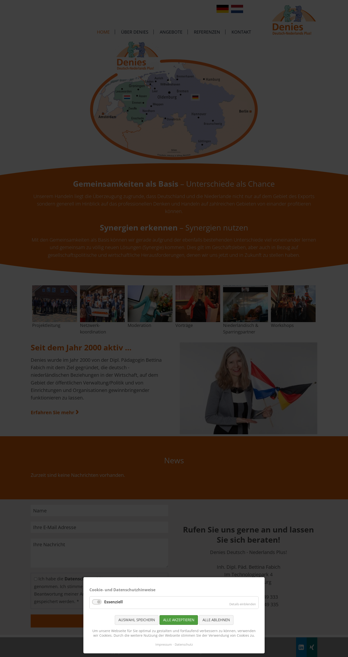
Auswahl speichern (136, 619)
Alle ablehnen (216, 619)
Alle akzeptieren (178, 619)
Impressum (163, 644)
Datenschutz (184, 644)
